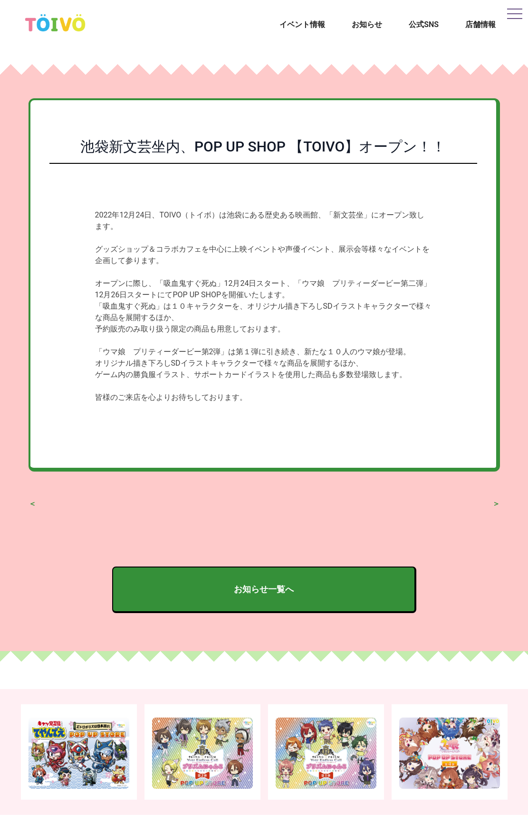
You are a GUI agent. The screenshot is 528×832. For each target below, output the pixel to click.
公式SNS (424, 24)
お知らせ (367, 24)
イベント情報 (302, 24)
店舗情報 (480, 24)
